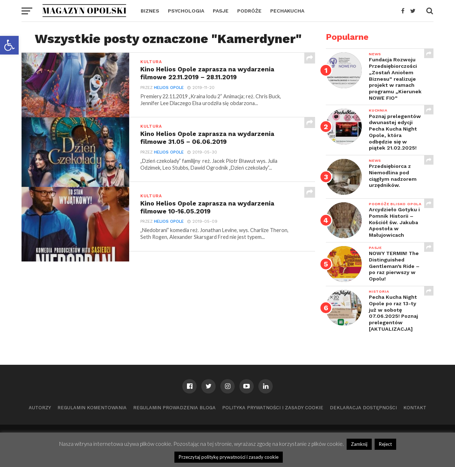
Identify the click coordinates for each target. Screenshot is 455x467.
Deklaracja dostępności (363, 407)
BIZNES (150, 11)
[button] (9, 45)
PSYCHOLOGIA (186, 11)
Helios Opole (169, 87)
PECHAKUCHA (287, 11)
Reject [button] (385, 444)
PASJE (221, 11)
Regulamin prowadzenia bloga (174, 407)
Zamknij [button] (359, 444)
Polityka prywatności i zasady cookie (272, 407)
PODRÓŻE (249, 11)
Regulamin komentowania (92, 407)
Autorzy (40, 407)
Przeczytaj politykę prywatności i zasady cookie (228, 457)
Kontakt (414, 407)
